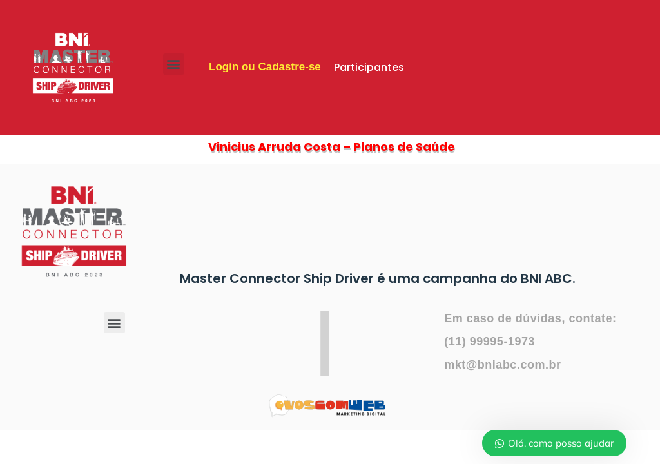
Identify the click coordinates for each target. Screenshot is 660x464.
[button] (173, 64)
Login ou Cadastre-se (265, 67)
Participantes (369, 67)
